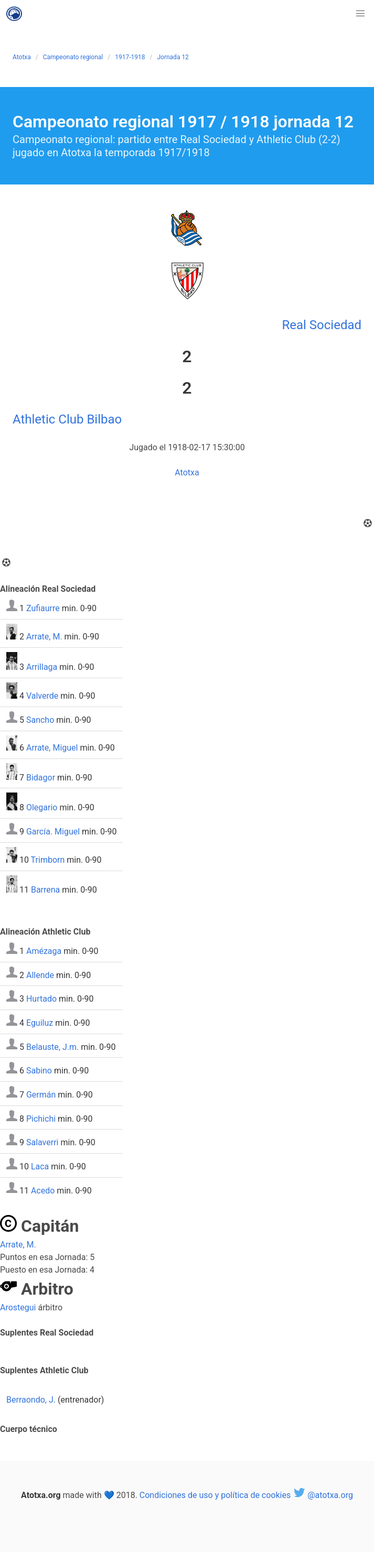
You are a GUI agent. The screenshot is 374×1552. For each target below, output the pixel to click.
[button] (360, 13)
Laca (40, 1166)
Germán (41, 1095)
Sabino (39, 1071)
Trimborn (48, 860)
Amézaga (43, 951)
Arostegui (18, 1307)
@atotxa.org (323, 1495)
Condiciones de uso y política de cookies (215, 1495)
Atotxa (22, 57)
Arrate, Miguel (52, 748)
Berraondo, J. (31, 1400)
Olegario (42, 807)
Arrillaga (41, 667)
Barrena (45, 890)
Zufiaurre (43, 608)
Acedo (43, 1190)
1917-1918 (130, 57)
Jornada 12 (172, 57)
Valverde (42, 696)
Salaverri (42, 1142)
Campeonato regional (73, 57)
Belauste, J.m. (52, 1046)
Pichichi (41, 1118)
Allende (40, 975)
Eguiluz (39, 1023)
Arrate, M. (44, 637)
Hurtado (41, 999)
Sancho (40, 720)
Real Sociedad (321, 325)
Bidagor (40, 777)
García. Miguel (53, 832)
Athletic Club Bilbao (67, 419)
